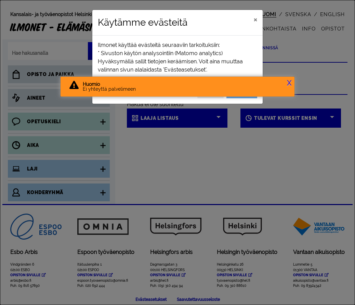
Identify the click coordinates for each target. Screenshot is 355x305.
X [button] (289, 83)
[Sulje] (255, 19)
